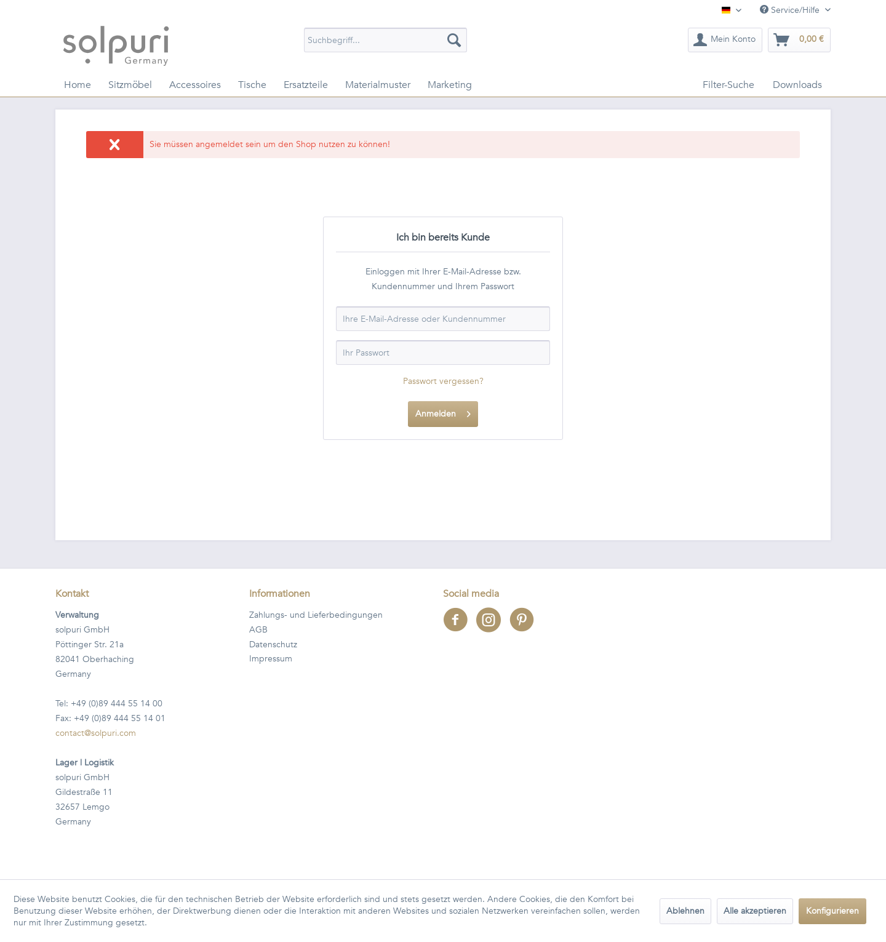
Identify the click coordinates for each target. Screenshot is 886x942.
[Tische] (252, 85)
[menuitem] (385, 40)
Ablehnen (685, 911)
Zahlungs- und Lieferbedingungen (316, 615)
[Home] (77, 85)
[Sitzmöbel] (130, 85)
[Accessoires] (195, 85)
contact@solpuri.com (95, 733)
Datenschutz (273, 644)
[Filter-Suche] (728, 85)
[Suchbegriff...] (385, 40)
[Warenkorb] (799, 40)
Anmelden (443, 412)
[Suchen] (454, 40)
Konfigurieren (832, 911)
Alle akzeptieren (755, 911)
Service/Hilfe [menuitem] (791, 10)
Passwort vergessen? (443, 381)
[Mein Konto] (725, 40)
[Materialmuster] (378, 85)
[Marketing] (450, 85)
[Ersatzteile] (306, 85)
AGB (258, 630)
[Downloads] (797, 85)
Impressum (270, 659)
